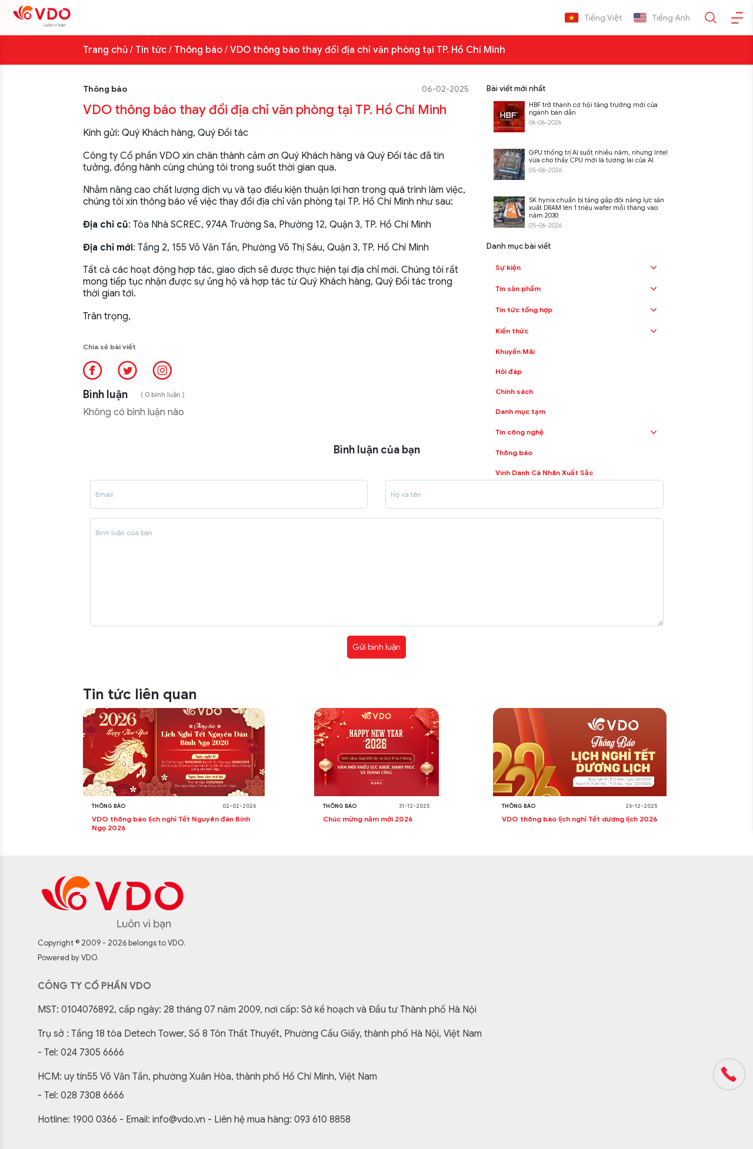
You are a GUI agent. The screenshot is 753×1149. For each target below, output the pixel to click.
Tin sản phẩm (518, 288)
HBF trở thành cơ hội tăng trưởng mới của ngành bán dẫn (593, 108)
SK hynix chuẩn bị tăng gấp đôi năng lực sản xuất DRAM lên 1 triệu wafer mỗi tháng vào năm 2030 (596, 207)
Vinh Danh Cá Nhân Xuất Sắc (544, 472)
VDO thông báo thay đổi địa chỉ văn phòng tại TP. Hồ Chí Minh (367, 50)
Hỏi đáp (508, 371)
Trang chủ (105, 50)
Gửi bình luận (376, 647)
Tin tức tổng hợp (523, 309)
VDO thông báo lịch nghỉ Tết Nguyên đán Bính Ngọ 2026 (171, 823)
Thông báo (198, 50)
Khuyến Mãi (515, 351)
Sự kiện (508, 267)
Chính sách (514, 391)
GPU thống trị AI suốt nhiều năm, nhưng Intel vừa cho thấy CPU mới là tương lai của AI (598, 156)
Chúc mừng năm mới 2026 (368, 818)
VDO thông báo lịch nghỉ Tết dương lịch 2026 (580, 818)
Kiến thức (511, 330)
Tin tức (150, 50)
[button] (653, 267)
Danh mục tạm (520, 411)
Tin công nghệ (519, 431)
